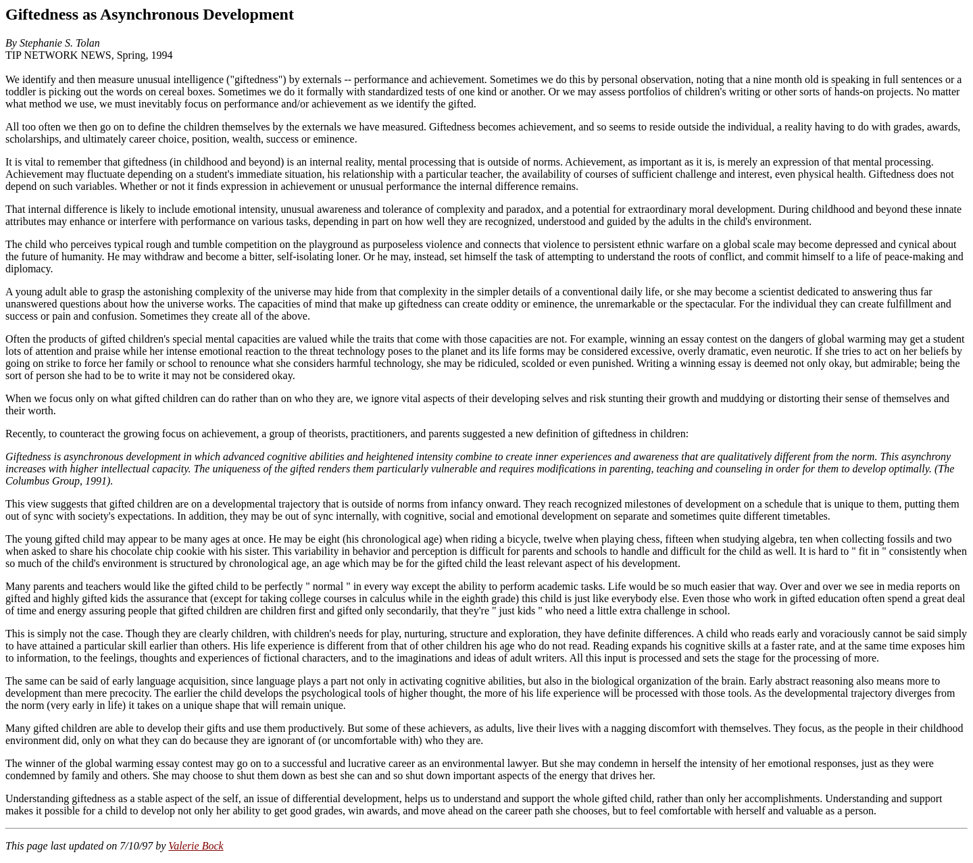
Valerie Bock (195, 846)
